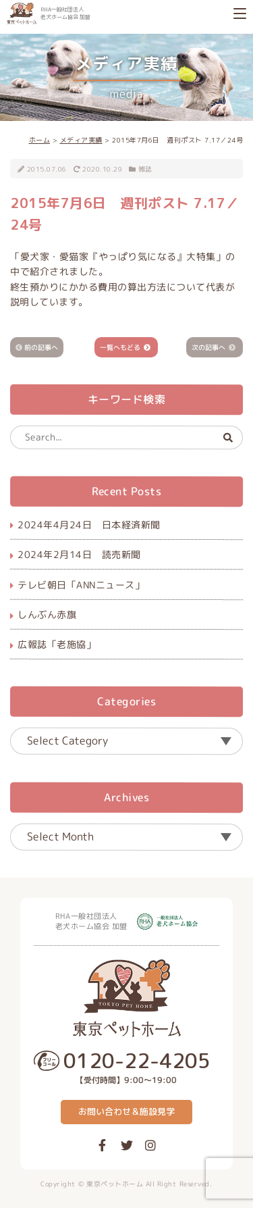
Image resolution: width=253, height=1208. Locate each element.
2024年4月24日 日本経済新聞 (89, 524)
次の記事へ (208, 346)
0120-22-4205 (136, 1061)
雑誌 (145, 169)
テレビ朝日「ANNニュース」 (81, 584)
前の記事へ (41, 346)
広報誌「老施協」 (57, 644)
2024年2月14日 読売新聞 (79, 554)
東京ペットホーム (114, 1183)
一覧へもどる (120, 346)
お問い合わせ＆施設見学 (126, 1111)
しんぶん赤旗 (47, 614)
